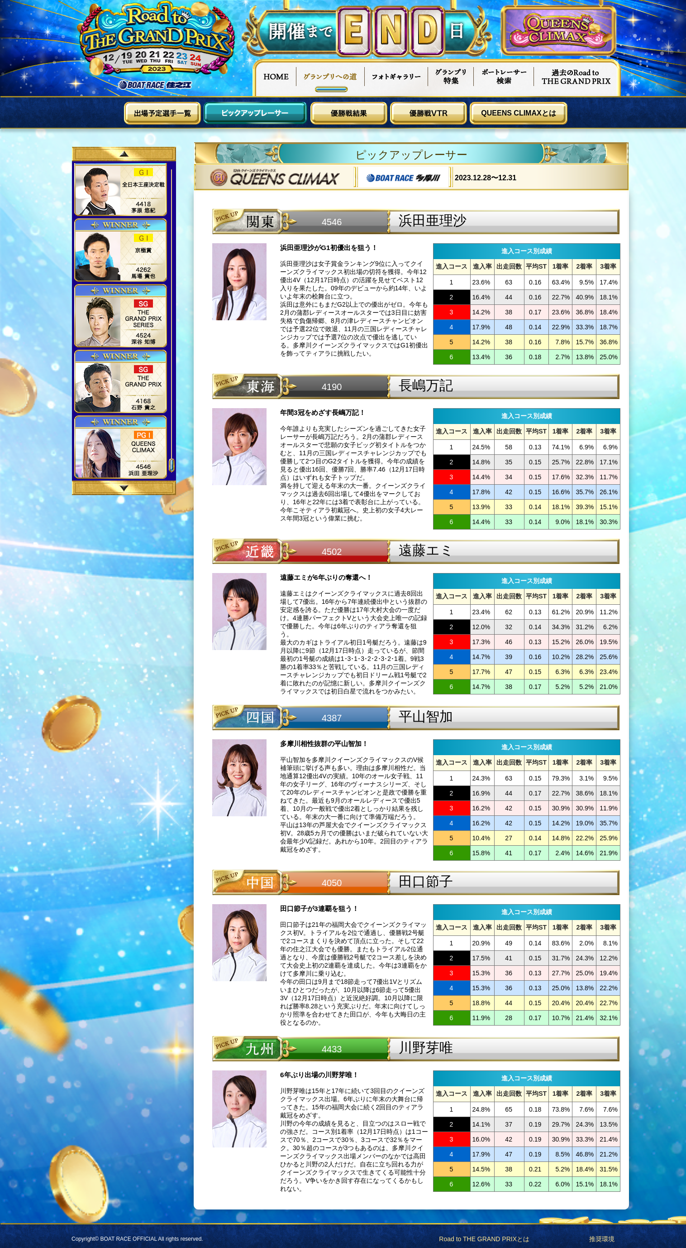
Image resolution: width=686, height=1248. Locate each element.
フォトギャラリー (396, 77)
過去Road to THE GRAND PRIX (577, 77)
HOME (274, 77)
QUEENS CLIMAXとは (518, 113)
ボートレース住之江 (155, 85)
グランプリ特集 (451, 77)
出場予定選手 (162, 113)
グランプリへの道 (330, 77)
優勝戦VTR (428, 113)
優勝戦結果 (349, 113)
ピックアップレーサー (255, 113)
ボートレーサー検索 (504, 77)
